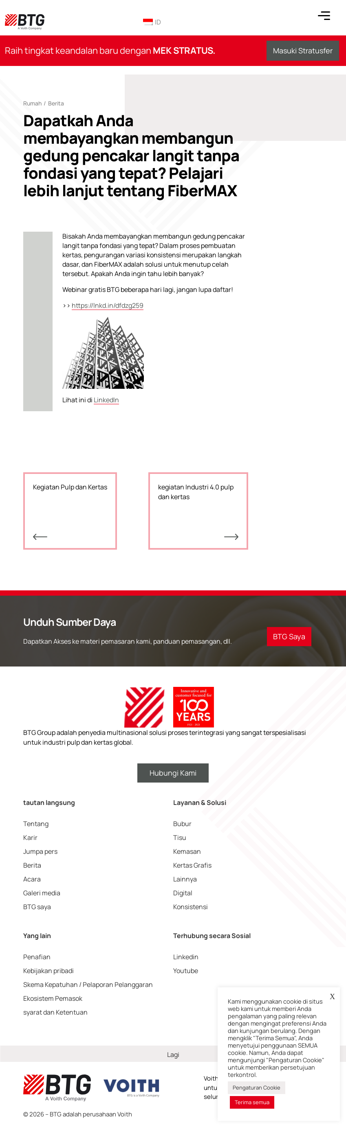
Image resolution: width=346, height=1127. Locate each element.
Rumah (32, 103)
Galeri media (41, 892)
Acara (32, 879)
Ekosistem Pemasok (52, 998)
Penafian (37, 956)
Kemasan (187, 851)
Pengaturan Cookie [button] (256, 1087)
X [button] (332, 997)
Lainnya (185, 879)
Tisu (179, 837)
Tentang (35, 823)
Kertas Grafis (192, 865)
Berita (56, 103)
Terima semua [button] (252, 1102)
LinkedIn (106, 399)
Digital (182, 892)
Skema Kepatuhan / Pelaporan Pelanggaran (88, 984)
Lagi (173, 1054)
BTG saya (37, 906)
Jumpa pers (40, 851)
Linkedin (185, 956)
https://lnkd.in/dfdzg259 (107, 305)
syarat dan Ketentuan (55, 1012)
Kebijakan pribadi (48, 970)
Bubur (182, 823)
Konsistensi (190, 906)
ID (152, 22)
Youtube (185, 970)
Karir (30, 837)
